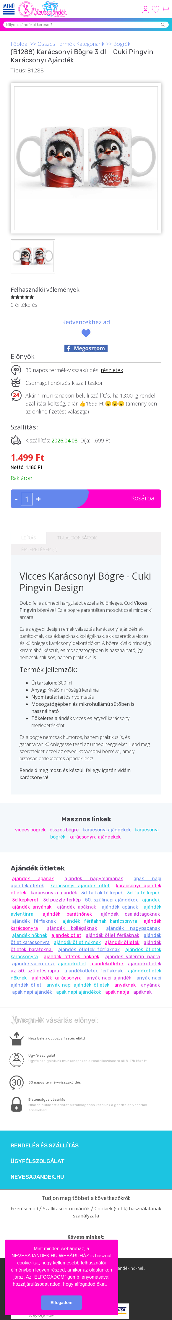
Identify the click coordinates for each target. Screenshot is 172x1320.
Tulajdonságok (77, 537)
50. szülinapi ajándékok (111, 900)
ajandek (151, 900)
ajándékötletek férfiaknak (93, 971)
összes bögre (64, 830)
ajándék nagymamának (93, 878)
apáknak (142, 992)
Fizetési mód (24, 1208)
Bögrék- (122, 43)
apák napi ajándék (32, 992)
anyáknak (125, 985)
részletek (112, 370)
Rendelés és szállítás (45, 1145)
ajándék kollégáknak (72, 928)
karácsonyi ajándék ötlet (80, 885)
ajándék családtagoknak (130, 914)
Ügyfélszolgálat (38, 1161)
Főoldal (20, 43)
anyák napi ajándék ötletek (77, 985)
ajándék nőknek (29, 935)
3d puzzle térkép (62, 900)
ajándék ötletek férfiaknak (88, 949)
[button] (109, 1284)
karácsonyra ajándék (54, 893)
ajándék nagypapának (133, 928)
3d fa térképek (143, 893)
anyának (150, 985)
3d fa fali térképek (102, 893)
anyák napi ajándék (109, 978)
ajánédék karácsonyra (56, 978)
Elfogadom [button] (61, 1302)
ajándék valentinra (33, 964)
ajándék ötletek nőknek (71, 956)
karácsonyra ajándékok (95, 837)
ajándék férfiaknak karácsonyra (99, 921)
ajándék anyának (31, 907)
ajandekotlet (72, 964)
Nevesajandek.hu (37, 1177)
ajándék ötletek (122, 942)
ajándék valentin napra (132, 956)
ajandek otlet (66, 935)
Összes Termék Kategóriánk (71, 43)
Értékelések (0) (39, 549)
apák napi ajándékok (78, 992)
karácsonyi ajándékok (107, 830)
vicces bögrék (30, 830)
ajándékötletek (107, 964)
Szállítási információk (66, 1208)
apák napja (117, 992)
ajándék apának (33, 878)
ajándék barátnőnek (67, 914)
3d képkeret (25, 900)
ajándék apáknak (76, 907)
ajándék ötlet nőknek (77, 942)
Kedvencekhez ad (86, 322)
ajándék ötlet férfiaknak (112, 935)
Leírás (28, 537)
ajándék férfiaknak (34, 921)
